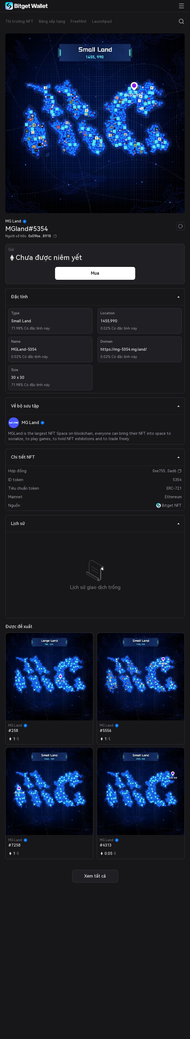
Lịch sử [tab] (95, 523)
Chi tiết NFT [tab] (95, 457)
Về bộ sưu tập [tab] (95, 406)
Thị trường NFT (19, 21)
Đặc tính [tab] (95, 296)
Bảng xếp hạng (52, 21)
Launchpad (102, 21)
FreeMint (79, 21)
